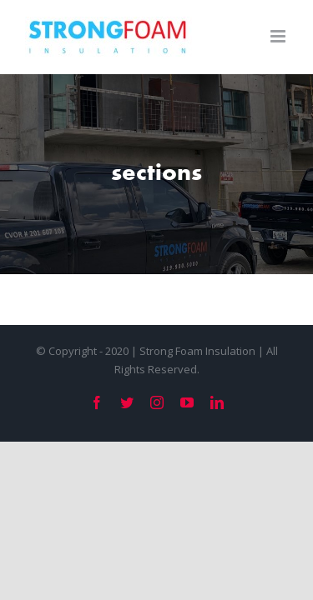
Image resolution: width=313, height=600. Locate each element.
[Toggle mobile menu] (279, 36)
